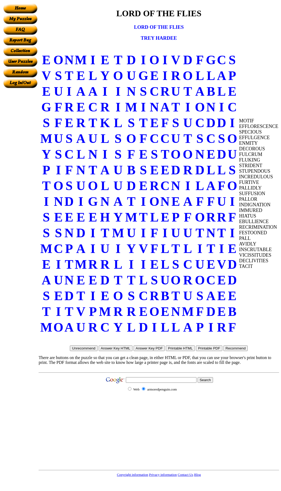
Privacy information (163, 475)
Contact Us (185, 475)
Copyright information (132, 475)
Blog (197, 475)
